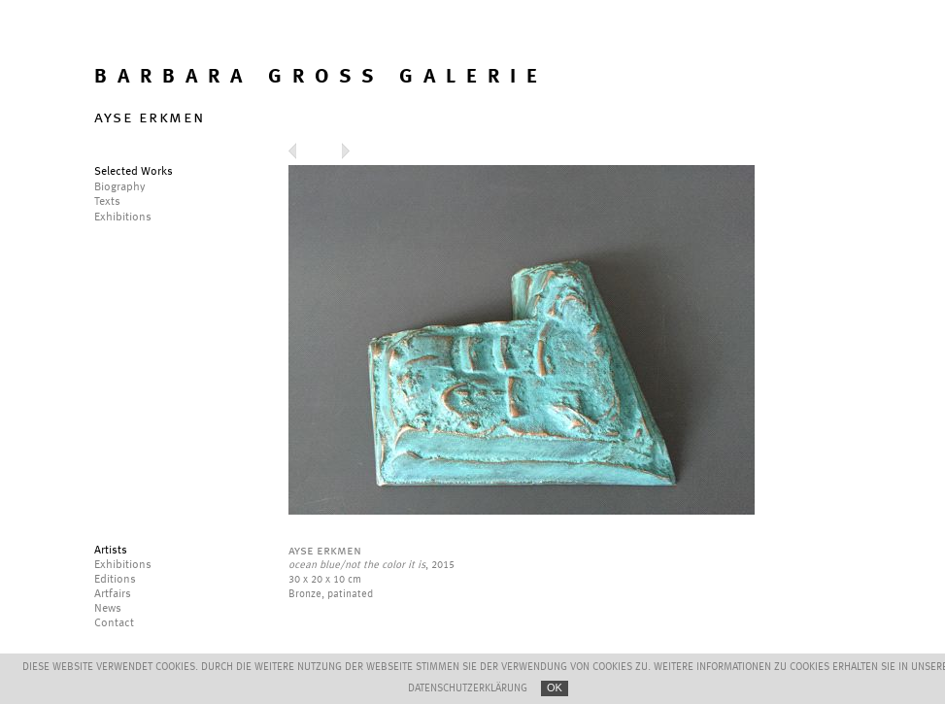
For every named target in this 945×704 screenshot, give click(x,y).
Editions (115, 580)
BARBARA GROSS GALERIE (321, 77)
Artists (110, 550)
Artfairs (112, 594)
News (107, 609)
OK (554, 687)
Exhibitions (123, 565)
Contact (114, 623)
